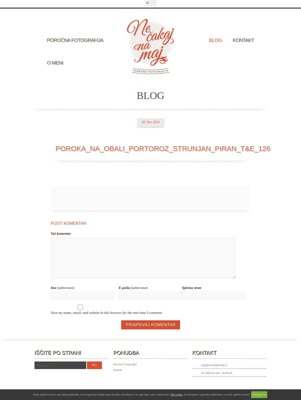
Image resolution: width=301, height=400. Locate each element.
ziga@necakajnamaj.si (214, 365)
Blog (215, 40)
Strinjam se (259, 394)
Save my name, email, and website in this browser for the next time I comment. (107, 313)
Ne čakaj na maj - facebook (217, 373)
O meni (55, 62)
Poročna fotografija (75, 40)
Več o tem (176, 394)
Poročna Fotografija (125, 364)
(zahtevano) (62, 288)
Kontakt (243, 40)
